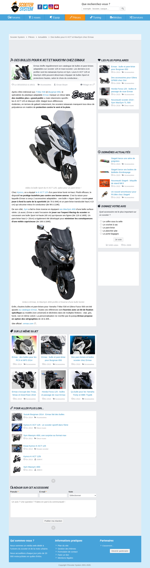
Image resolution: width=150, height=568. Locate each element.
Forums (14, 17)
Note (71, 492)
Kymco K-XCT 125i (32, 456)
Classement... (108, 546)
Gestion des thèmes (67, 549)
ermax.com (28, 323)
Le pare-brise (108, 227)
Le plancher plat (109, 231)
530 (40, 92)
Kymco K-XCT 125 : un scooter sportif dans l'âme (45, 425)
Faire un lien (63, 555)
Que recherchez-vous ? (96, 4)
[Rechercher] (122, 9)
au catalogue (28, 310)
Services (136, 17)
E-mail (43, 492)
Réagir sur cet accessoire (31, 487)
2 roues (34, 17)
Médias (116, 17)
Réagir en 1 (87, 84)
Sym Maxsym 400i (31, 467)
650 (54, 92)
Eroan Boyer (61, 84)
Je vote (118, 239)
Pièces (75, 17)
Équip (54, 17)
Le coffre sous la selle (112, 221)
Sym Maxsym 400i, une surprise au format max (44, 435)
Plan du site (63, 545)
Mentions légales (65, 558)
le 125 (42, 192)
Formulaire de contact (68, 552)
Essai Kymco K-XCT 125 (34, 446)
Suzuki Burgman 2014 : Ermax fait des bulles (43, 414)
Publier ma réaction (53, 521)
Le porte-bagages (110, 234)
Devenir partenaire (119, 551)
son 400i (67, 209)
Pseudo (14, 492)
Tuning (95, 17)
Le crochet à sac (110, 224)
